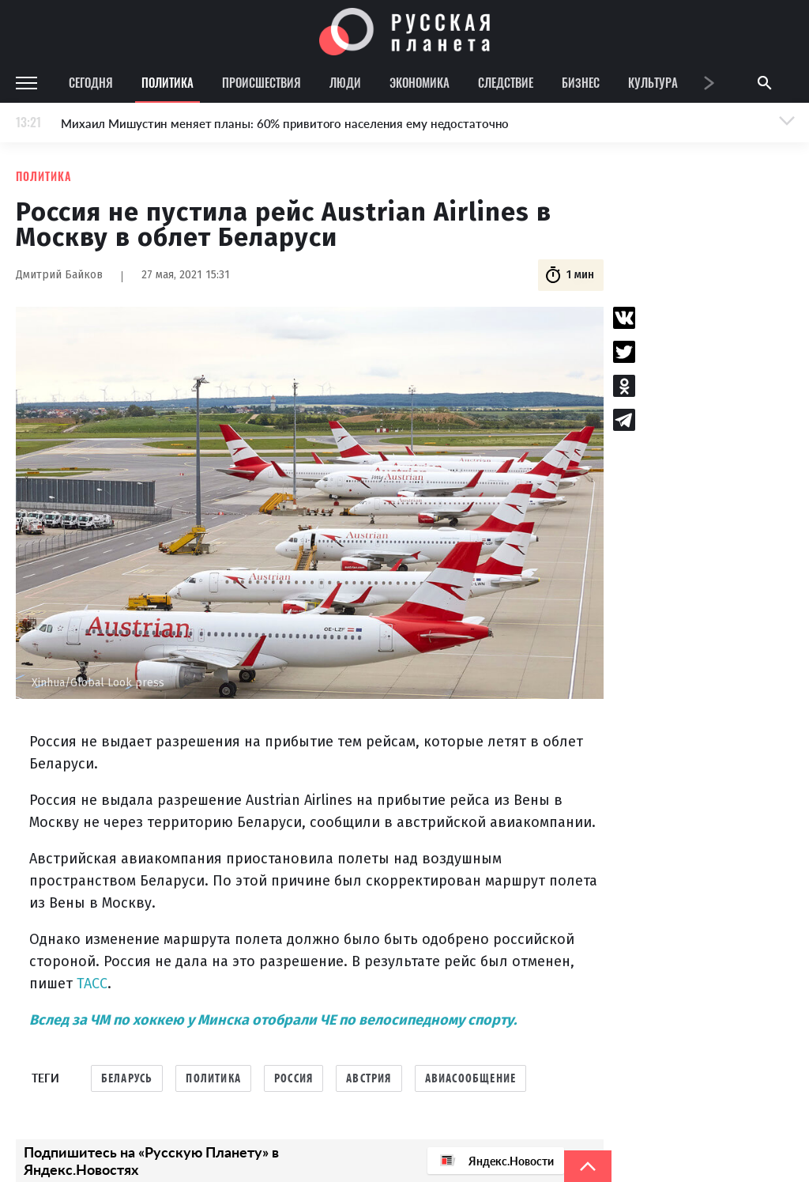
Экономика (419, 82)
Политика (167, 82)
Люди (345, 82)
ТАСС (90, 983)
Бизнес (581, 82)
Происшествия (261, 82)
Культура (653, 82)
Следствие (505, 82)
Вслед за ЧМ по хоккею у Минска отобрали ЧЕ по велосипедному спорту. (273, 1020)
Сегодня (91, 82)
